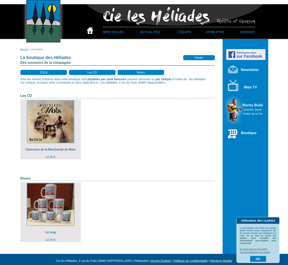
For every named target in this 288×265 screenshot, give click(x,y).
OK (258, 259)
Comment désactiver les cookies (255, 252)
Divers (141, 72)
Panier (199, 57)
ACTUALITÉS (150, 32)
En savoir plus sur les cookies (254, 249)
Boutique (249, 133)
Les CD (92, 72)
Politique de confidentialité (191, 260)
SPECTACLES (113, 32)
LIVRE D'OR (215, 32)
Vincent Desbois (160, 260)
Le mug (50, 232)
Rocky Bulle (253, 109)
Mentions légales (221, 260)
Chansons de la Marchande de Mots (50, 149)
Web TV (250, 87)
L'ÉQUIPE (184, 32)
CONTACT (247, 32)
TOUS (44, 72)
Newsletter (250, 70)
